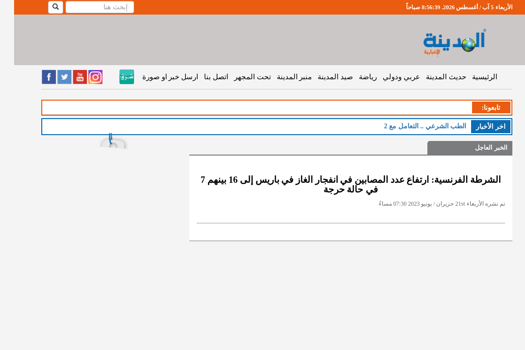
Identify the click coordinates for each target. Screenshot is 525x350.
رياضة (354, 77)
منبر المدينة (280, 77)
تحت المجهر (238, 77)
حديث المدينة (432, 77)
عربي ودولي (387, 77)
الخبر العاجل (477, 147)
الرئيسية (470, 77)
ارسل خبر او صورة (156, 77)
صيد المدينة (321, 77)
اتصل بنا (202, 77)
